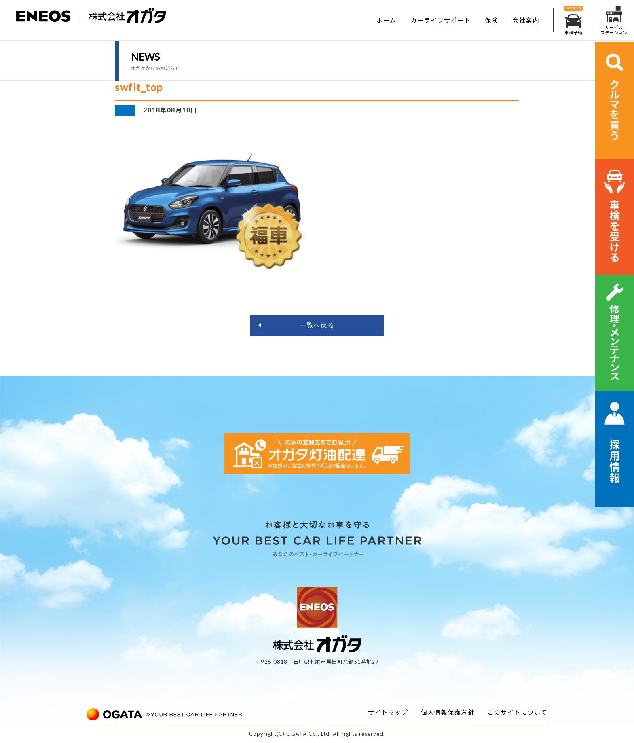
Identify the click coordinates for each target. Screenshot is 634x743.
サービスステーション (614, 20)
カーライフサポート (441, 20)
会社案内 (525, 20)
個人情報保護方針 (447, 712)
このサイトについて (517, 712)
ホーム (386, 20)
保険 (491, 20)
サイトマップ (388, 712)
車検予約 (573, 20)
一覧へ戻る (317, 325)
